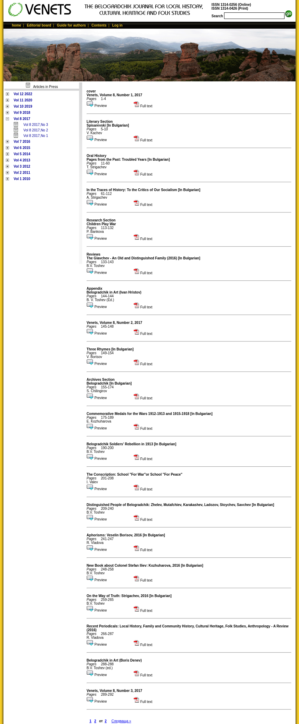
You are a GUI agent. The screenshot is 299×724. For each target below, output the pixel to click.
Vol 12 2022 (22, 94)
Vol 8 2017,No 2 (35, 130)
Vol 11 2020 (22, 100)
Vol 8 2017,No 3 (35, 125)
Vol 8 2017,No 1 (35, 136)
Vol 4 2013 (21, 160)
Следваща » (121, 721)
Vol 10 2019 (22, 106)
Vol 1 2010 (21, 179)
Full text (143, 106)
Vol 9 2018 (21, 113)
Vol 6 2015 (21, 148)
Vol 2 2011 (21, 173)
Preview (97, 106)
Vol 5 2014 (21, 154)
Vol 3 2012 (21, 166)
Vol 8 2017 (21, 119)
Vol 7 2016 (21, 141)
